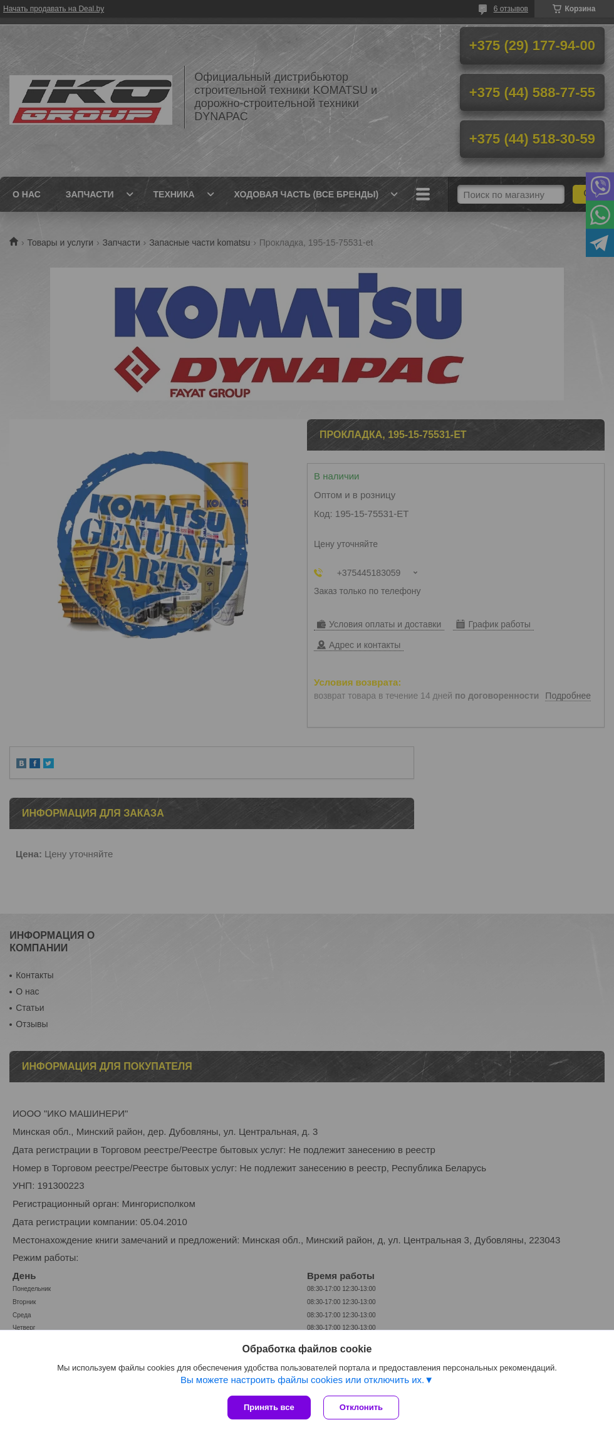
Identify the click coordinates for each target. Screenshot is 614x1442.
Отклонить (361, 1407)
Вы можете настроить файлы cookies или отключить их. (302, 1379)
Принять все (269, 1407)
